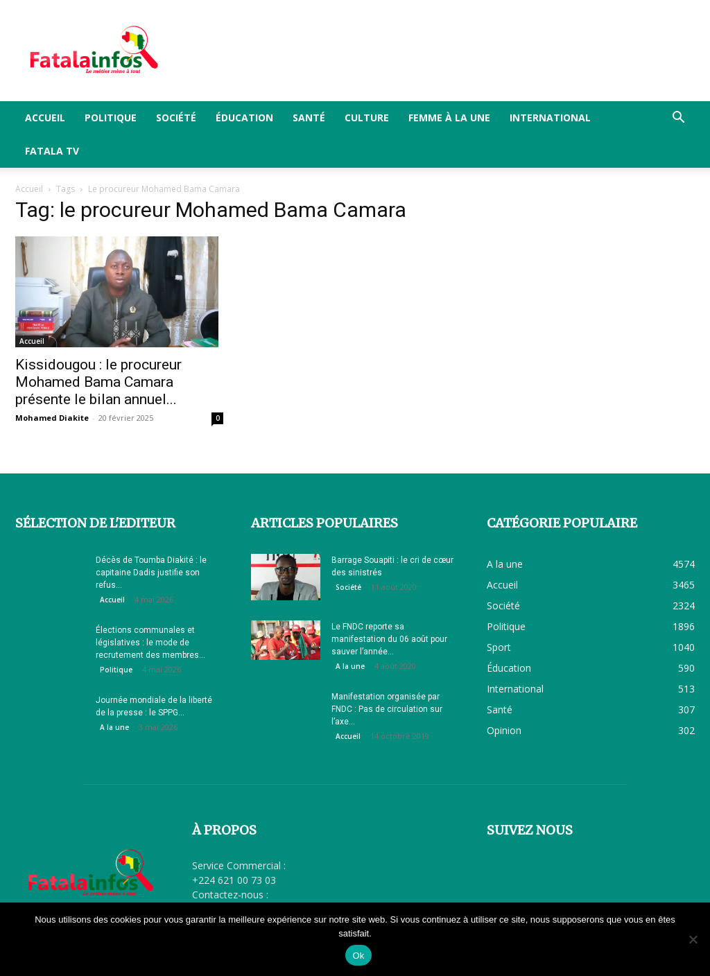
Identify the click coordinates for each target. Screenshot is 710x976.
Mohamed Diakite (52, 417)
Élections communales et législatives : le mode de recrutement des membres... (150, 642)
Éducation (244, 117)
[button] (678, 118)
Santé (309, 117)
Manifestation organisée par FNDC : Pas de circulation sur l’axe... (386, 709)
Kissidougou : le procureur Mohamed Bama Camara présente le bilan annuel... (98, 382)
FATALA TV (52, 150)
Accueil (45, 117)
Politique (111, 117)
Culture (367, 117)
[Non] (693, 939)
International (550, 117)
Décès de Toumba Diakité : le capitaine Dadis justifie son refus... (151, 572)
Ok (358, 955)
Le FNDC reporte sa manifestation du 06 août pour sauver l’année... (389, 639)
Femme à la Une (449, 117)
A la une (114, 727)
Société (176, 117)
